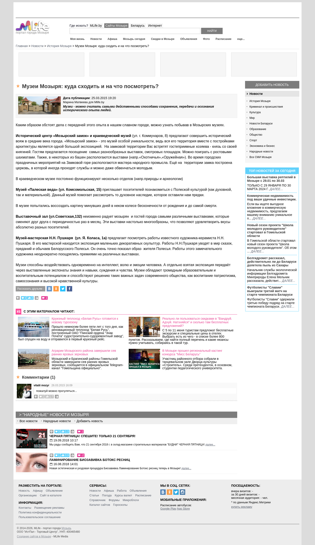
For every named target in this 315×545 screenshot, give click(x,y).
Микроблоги (131, 500)
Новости (96, 39)
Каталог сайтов (99, 504)
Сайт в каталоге (51, 495)
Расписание (224, 39)
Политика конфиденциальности (40, 512)
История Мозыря (260, 101)
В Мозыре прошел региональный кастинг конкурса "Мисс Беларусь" (192, 352)
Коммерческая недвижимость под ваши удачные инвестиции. (271, 197)
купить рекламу (241, 506)
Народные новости (261, 151)
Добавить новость (272, 85)
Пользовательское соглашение (40, 517)
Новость (24, 490)
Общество (256, 134)
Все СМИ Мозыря (261, 157)
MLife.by (96, 25)
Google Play (168, 508)
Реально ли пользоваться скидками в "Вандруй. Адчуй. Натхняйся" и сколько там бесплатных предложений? (197, 322)
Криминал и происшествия (266, 106)
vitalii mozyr (41, 385)
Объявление (54, 490)
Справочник (97, 500)
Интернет (155, 25)
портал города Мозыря (33, 31)
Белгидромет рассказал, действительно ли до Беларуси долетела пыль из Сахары (271, 261)
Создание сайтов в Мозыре (34, 536)
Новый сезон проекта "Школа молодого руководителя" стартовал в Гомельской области (270, 230)
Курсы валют (123, 495)
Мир (252, 117)
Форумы (114, 500)
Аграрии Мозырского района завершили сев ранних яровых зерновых (84, 352)
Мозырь (66, 528)
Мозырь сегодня (134, 39)
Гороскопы (120, 504)
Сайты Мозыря (116, 25)
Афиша (112, 39)
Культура (255, 112)
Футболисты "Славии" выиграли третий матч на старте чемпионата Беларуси (270, 291)
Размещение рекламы (49, 507)
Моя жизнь (77, 39)
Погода (107, 495)
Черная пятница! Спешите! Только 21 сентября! (92, 436)
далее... (276, 189)
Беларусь (138, 25)
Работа (122, 490)
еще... (241, 39)
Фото (206, 39)
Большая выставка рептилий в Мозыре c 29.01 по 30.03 (271, 178)
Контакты (25, 507)
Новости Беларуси (261, 123)
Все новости (28, 421)
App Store (183, 508)
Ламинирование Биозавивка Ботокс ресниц (89, 460)
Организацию (28, 495)
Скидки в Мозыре (162, 39)
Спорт (253, 140)
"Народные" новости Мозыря (56, 415)
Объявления (188, 39)
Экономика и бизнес (262, 146)
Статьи (94, 495)
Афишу (38, 490)
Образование (258, 129)
